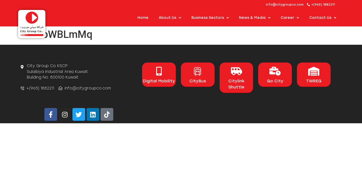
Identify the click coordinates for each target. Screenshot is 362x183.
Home (143, 18)
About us (170, 17)
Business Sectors (210, 17)
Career (290, 17)
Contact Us (322, 17)
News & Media (254, 17)
